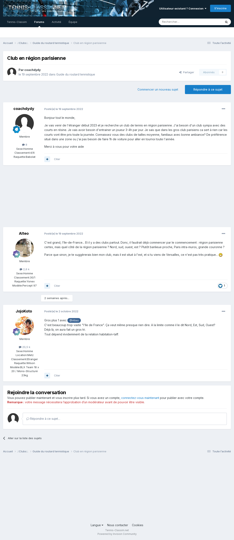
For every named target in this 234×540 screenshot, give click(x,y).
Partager (186, 72)
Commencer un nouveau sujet (158, 89)
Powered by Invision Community (117, 533)
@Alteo (74, 320)
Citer (57, 159)
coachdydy (32, 70)
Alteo (24, 233)
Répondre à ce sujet (207, 89)
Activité (56, 22)
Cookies (137, 525)
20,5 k (24, 347)
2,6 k (24, 269)
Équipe (73, 22)
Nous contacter (117, 525)
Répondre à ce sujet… (43, 418)
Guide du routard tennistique (75, 74)
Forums (39, 23)
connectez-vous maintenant (140, 398)
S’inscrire (220, 8)
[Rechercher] (181, 22)
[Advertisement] (78, 198)
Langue (97, 525)
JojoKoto (24, 311)
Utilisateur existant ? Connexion (182, 8)
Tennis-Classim (17, 22)
